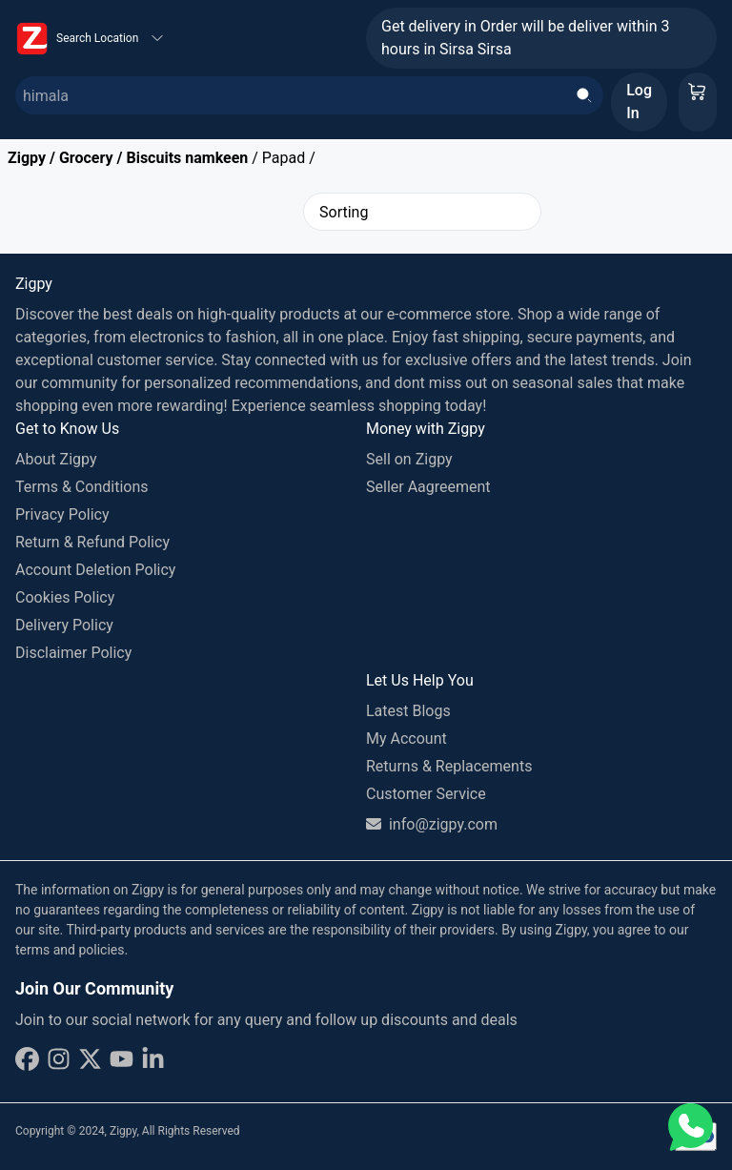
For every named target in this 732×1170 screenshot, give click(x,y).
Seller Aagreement (428, 487)
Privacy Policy (62, 514)
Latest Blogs (408, 711)
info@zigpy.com (432, 824)
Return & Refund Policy (92, 542)
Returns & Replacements (449, 766)
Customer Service (426, 794)
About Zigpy (56, 459)
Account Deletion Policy (95, 570)
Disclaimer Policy (73, 653)
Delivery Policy (64, 625)
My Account (406, 738)
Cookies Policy (64, 597)
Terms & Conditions (82, 487)
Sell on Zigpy (409, 459)
